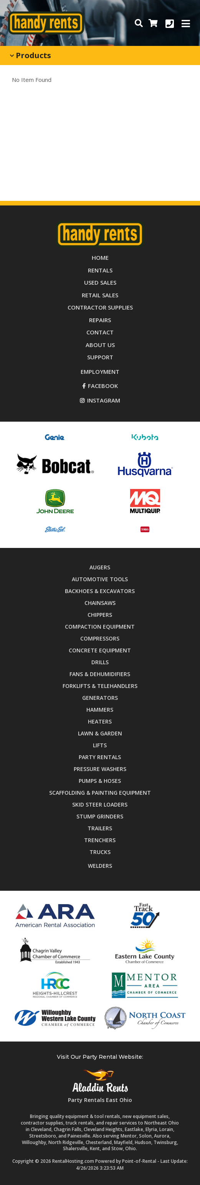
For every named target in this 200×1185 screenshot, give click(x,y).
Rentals (100, 270)
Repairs (100, 320)
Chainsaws (100, 602)
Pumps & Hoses (100, 780)
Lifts (100, 745)
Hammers (99, 709)
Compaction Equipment (100, 626)
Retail (100, 295)
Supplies (100, 307)
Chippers (100, 614)
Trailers (100, 828)
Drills (100, 662)
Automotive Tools (100, 579)
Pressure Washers (100, 769)
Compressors (99, 638)
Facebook (100, 386)
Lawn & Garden (100, 733)
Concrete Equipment (100, 650)
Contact (100, 332)
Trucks (100, 852)
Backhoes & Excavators (100, 591)
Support (100, 357)
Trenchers (100, 840)
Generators (100, 697)
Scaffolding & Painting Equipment (100, 792)
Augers (99, 567)
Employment (100, 371)
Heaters (100, 721)
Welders (100, 865)
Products (30, 55)
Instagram (100, 400)
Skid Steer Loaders (99, 804)
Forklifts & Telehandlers (100, 685)
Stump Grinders (99, 816)
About (100, 345)
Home (100, 257)
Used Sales (100, 282)
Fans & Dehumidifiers (99, 674)
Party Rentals (100, 757)
